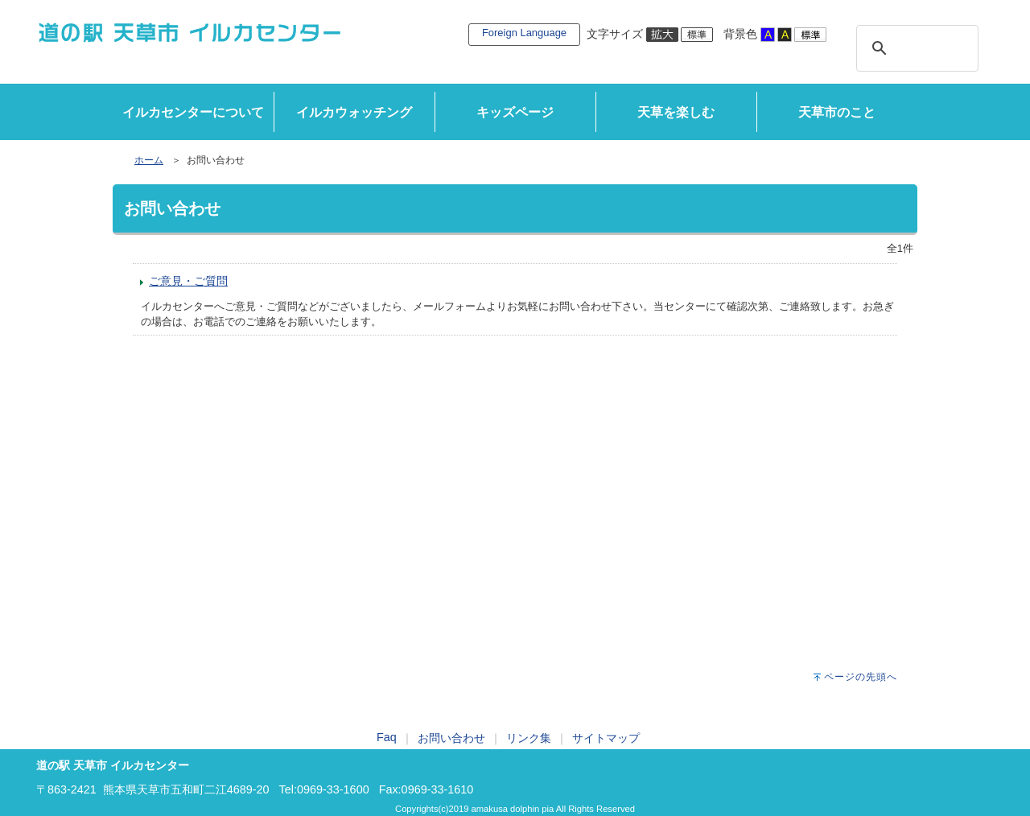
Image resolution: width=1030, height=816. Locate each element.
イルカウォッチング (354, 112)
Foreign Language (524, 33)
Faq (387, 737)
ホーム (148, 160)
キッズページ (515, 112)
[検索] (915, 48)
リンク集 (528, 738)
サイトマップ (606, 738)
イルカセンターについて (193, 112)
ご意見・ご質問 (188, 280)
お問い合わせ (451, 738)
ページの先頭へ (860, 677)
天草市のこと (837, 112)
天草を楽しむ (676, 112)
